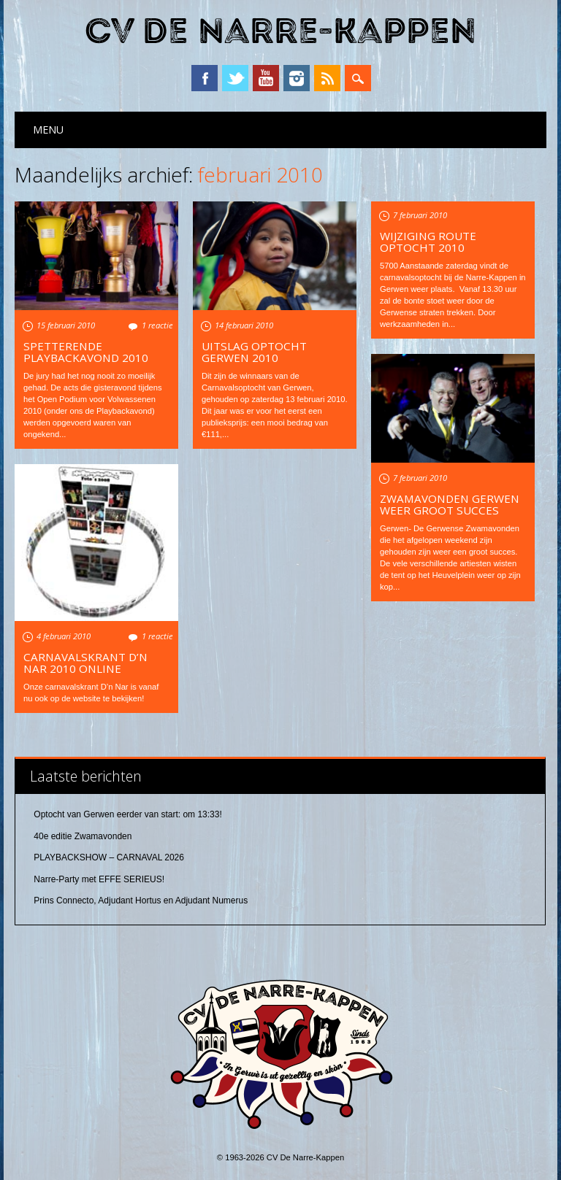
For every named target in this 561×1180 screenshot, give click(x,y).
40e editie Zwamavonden (82, 836)
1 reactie (157, 325)
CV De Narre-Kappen (280, 32)
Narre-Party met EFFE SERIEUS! (99, 879)
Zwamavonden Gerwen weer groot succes (449, 504)
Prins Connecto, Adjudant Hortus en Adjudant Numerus (141, 900)
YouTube (266, 78)
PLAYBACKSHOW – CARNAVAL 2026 (109, 857)
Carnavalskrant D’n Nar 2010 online (85, 662)
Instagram (296, 78)
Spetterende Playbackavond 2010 (85, 352)
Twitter (235, 78)
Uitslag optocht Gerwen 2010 (254, 352)
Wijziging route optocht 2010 (428, 241)
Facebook (204, 78)
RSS (327, 78)
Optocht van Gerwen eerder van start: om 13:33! (127, 814)
